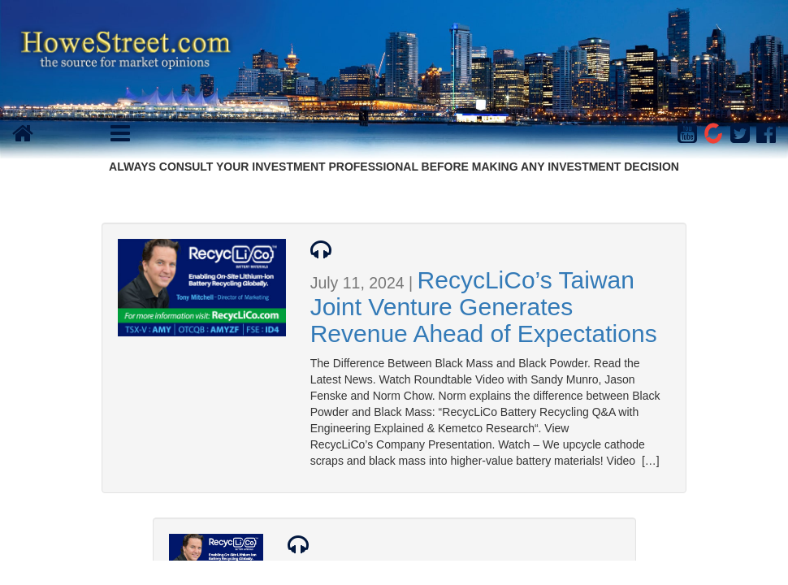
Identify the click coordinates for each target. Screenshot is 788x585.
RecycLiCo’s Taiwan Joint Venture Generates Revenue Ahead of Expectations (483, 306)
